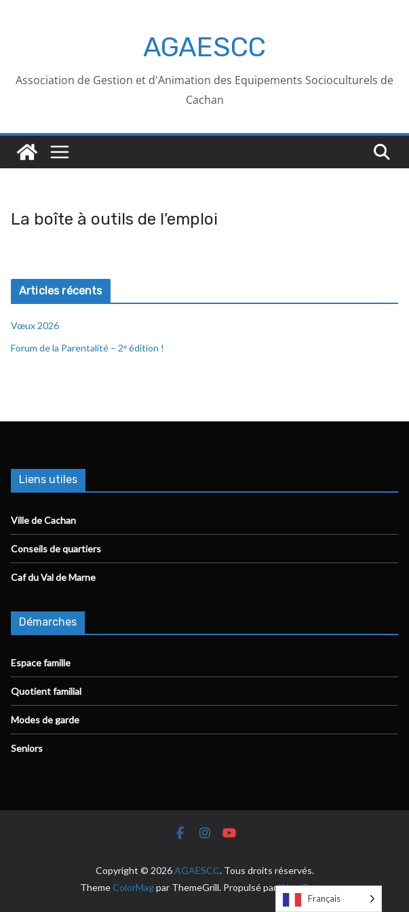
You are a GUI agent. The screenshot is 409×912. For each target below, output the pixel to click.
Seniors (27, 748)
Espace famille (41, 662)
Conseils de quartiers (56, 548)
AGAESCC (204, 47)
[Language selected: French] (328, 899)
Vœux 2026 (35, 325)
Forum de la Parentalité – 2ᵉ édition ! (88, 348)
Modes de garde (45, 719)
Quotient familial (46, 691)
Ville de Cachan (43, 520)
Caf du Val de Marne (53, 577)
